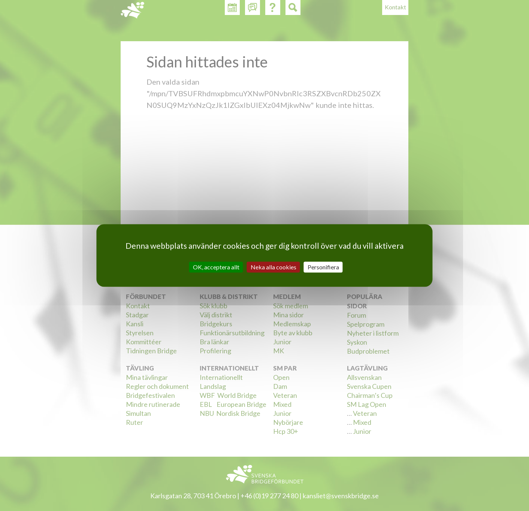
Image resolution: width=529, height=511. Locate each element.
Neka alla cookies (273, 266)
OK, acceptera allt (216, 266)
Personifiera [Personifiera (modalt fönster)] (323, 266)
